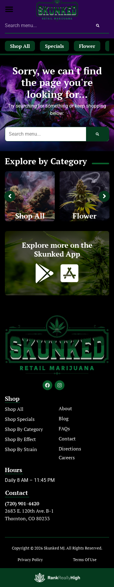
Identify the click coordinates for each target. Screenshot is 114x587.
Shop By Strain (21, 449)
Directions (70, 448)
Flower (84, 216)
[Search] (97, 25)
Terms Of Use (85, 559)
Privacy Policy (30, 559)
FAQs (64, 428)
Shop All (30, 216)
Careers (67, 457)
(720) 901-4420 (22, 503)
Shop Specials (20, 419)
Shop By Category (24, 429)
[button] (9, 9)
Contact (67, 438)
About (65, 408)
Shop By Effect (20, 439)
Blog (63, 418)
